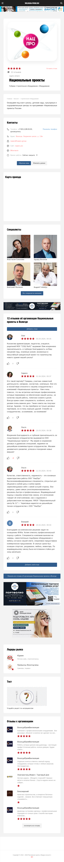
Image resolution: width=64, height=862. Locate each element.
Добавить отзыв (32, 329)
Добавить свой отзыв (32, 565)
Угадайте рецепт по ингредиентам (20, 708)
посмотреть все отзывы (32, 826)
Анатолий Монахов (15, 287)
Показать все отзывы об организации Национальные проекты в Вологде (32, 576)
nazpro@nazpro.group (18, 141)
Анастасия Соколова (15, 259)
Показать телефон (50, 129)
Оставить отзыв (51, 68)
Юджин (20, 656)
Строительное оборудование (27, 86)
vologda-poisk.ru (32, 3)
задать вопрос (14, 76)
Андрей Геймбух (40, 287)
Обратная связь (24, 163)
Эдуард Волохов (40, 259)
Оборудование (44, 86)
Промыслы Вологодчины (28, 665)
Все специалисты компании (32, 293)
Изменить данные (39, 163)
